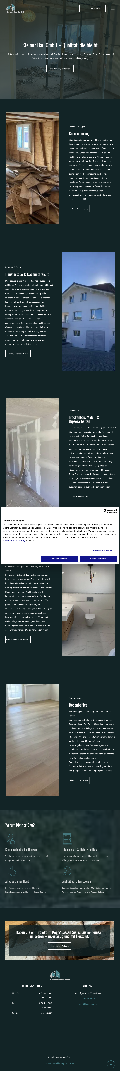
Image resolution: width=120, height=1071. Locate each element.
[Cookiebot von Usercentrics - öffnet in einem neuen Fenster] (105, 511)
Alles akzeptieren (98, 559)
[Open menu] (113, 8)
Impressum (70, 1063)
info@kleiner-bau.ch (88, 1003)
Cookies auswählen (102, 550)
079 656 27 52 (88, 998)
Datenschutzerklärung (14, 540)
